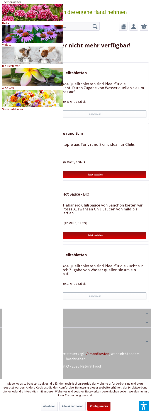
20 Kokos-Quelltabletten (65, 72)
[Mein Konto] (133, 26)
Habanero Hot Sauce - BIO (66, 194)
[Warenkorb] (144, 26)
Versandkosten (97, 353)
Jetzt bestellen (95, 174)
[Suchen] (95, 26)
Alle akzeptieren (72, 406)
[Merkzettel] (123, 26)
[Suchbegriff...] (69, 26)
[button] (144, 406)
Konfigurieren (99, 406)
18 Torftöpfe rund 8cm (63, 133)
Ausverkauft (95, 114)
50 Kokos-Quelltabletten (65, 254)
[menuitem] (69, 26)
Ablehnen (49, 406)
